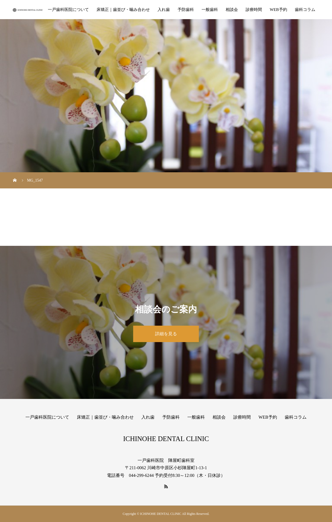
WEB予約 (278, 9)
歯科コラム (305, 9)
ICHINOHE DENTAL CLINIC (166, 438)
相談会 (232, 9)
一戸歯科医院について (68, 9)
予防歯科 (185, 9)
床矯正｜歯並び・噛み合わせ (123, 9)
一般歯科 (210, 9)
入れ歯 (164, 9)
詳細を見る (166, 333)
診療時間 (254, 9)
